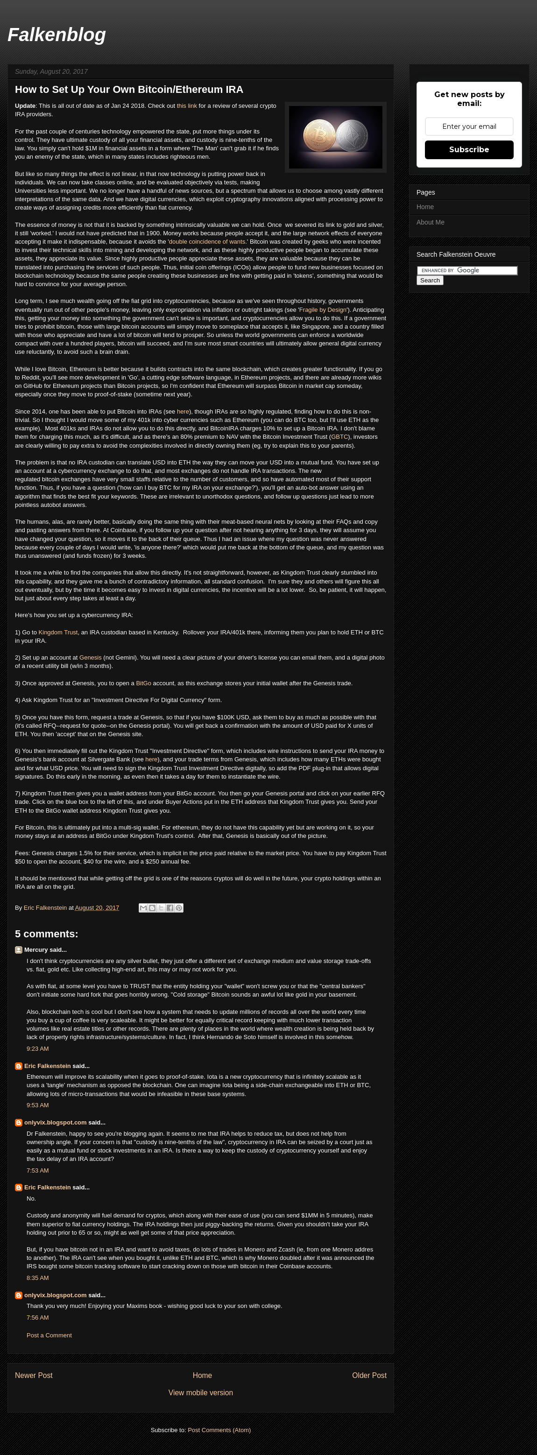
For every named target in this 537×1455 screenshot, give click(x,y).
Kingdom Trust (58, 632)
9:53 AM (38, 1105)
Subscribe (469, 149)
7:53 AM (38, 1170)
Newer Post (34, 1375)
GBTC (339, 436)
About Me (431, 222)
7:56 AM (38, 1317)
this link (187, 105)
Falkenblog (56, 34)
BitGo (143, 683)
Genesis (90, 657)
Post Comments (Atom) (219, 1430)
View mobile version (201, 1393)
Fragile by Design (322, 309)
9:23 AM (38, 1048)
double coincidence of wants (207, 241)
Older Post (369, 1375)
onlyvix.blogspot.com (55, 1122)
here (183, 411)
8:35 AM (38, 1277)
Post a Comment (49, 1335)
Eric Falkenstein (47, 1065)
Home (202, 1375)
